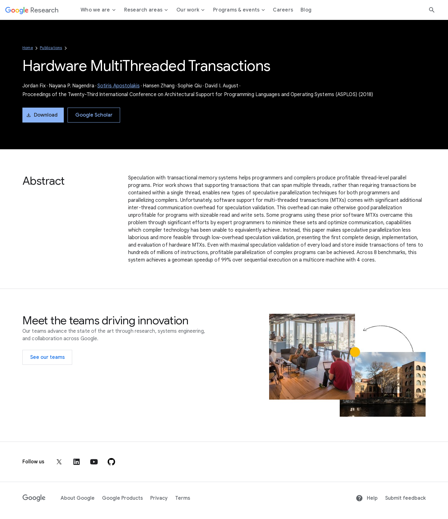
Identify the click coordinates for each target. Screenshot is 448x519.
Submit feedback (405, 498)
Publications (51, 47)
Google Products (122, 498)
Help (367, 498)
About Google (78, 498)
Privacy (159, 498)
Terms (182, 498)
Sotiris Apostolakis (118, 86)
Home (27, 47)
